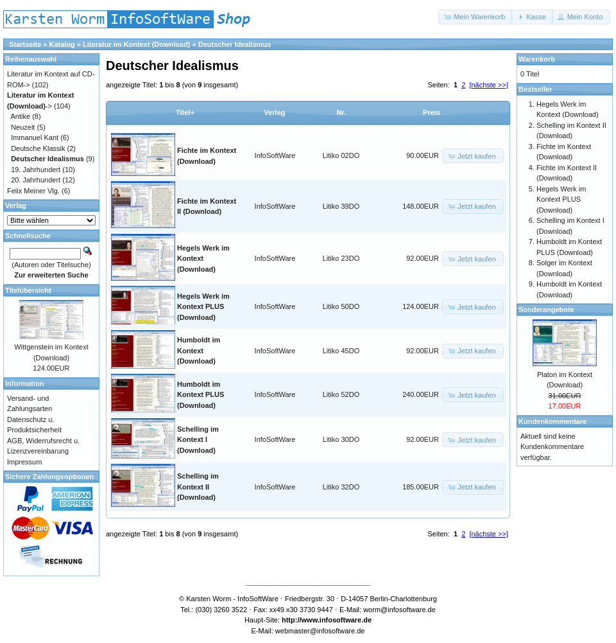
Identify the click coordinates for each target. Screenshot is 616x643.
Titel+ (185, 112)
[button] (475, 17)
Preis (431, 112)
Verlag (274, 112)
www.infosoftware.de (337, 620)
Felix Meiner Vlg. (33, 191)
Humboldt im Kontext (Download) (198, 350)
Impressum (24, 462)
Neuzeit (23, 127)
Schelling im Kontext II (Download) (198, 486)
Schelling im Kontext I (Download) (198, 439)
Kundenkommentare (552, 421)
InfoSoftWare (275, 155)
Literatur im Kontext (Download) (136, 44)
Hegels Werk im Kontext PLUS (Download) (203, 306)
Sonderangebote (546, 309)
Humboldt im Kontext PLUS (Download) (200, 394)
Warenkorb (536, 59)
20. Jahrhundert (35, 180)
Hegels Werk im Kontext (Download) (203, 258)
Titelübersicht (28, 290)
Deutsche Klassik (38, 148)
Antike (21, 116)
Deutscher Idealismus (234, 44)
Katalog (62, 44)
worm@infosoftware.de (399, 609)
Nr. (341, 112)
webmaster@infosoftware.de (320, 631)
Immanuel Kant (34, 137)
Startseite (25, 44)
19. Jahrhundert (35, 169)
